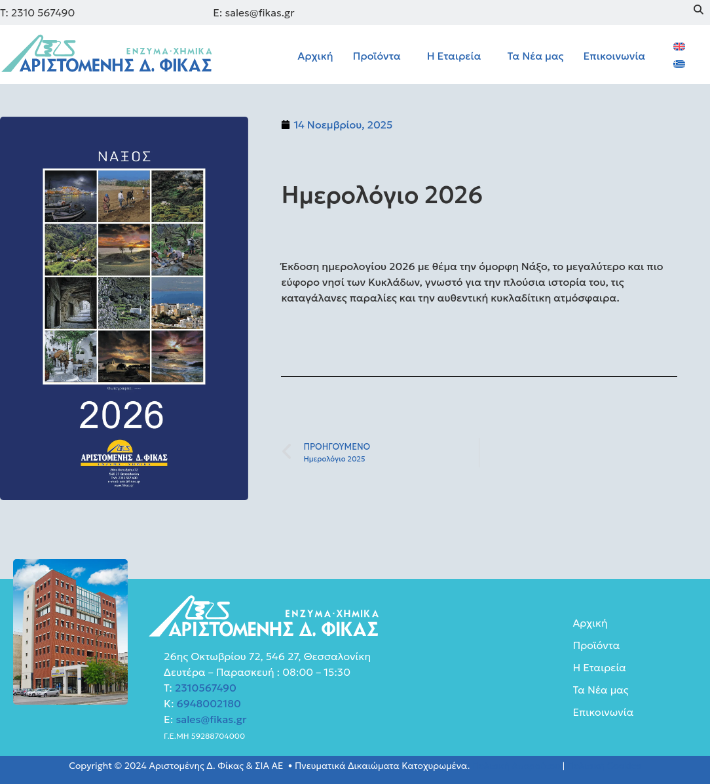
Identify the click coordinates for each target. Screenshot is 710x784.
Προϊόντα (377, 55)
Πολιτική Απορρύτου (516, 766)
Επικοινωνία (615, 55)
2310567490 (205, 687)
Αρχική (315, 55)
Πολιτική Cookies (604, 766)
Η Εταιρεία (454, 55)
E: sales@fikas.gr (254, 12)
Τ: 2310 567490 (37, 12)
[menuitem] (679, 45)
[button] (380, 56)
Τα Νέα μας (535, 55)
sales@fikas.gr (211, 719)
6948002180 (207, 703)
